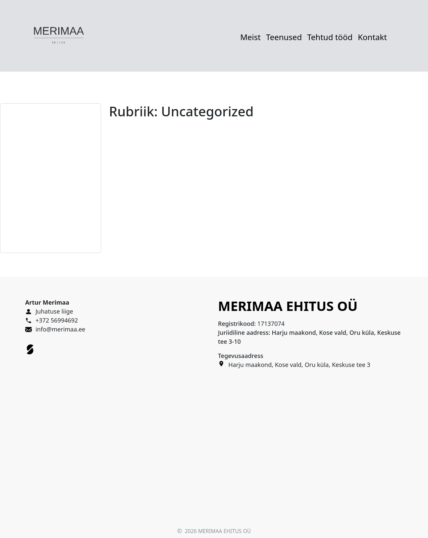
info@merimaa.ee (60, 329)
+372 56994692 (56, 320)
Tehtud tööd (329, 36)
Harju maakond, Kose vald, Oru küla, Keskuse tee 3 (299, 365)
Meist (250, 36)
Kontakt (372, 36)
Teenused (284, 36)
